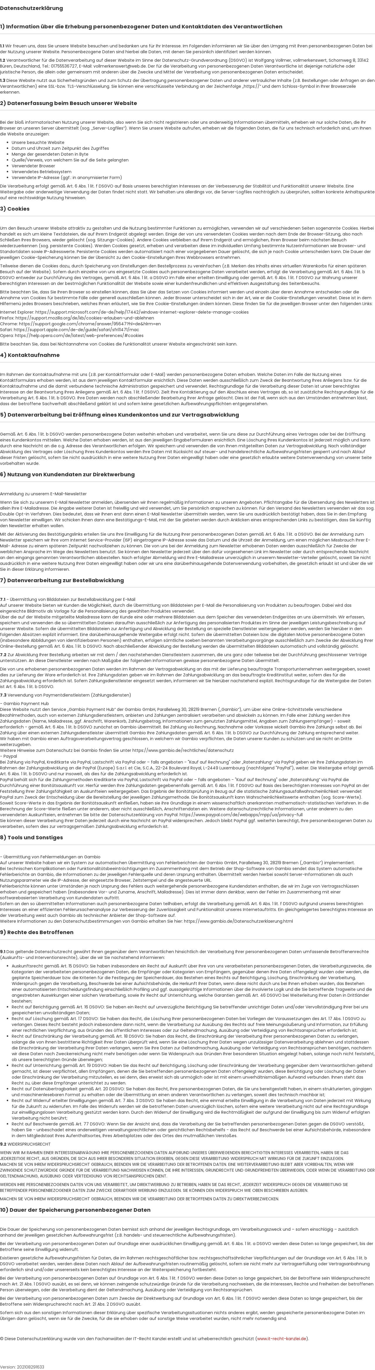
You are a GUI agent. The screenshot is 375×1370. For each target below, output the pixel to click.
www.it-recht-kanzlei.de (281, 1339)
